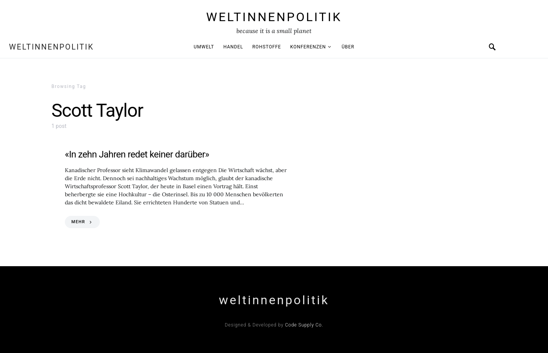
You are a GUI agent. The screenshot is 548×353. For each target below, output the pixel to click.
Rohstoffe (267, 47)
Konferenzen (308, 47)
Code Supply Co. (304, 325)
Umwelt (204, 47)
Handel (233, 47)
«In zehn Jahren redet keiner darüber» (137, 154)
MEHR (78, 221)
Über (348, 47)
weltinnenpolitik (274, 17)
